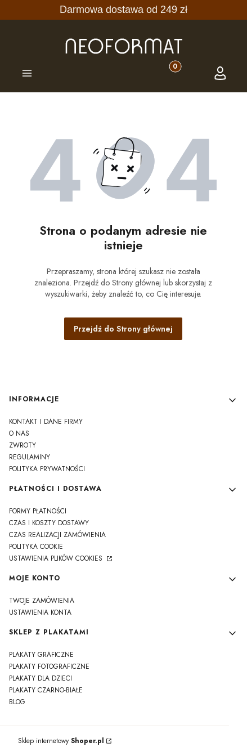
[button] (27, 75)
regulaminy (29, 457)
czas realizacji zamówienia (57, 535)
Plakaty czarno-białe (46, 690)
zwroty (22, 445)
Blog (17, 702)
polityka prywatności (47, 469)
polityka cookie (36, 547)
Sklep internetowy (61, 741)
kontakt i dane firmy (46, 422)
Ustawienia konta (40, 612)
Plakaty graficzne (41, 655)
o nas (19, 433)
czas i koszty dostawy (49, 523)
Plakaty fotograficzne (49, 666)
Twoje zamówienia (41, 601)
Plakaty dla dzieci (40, 678)
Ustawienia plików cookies (57, 558)
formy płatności (37, 511)
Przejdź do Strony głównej (123, 328)
